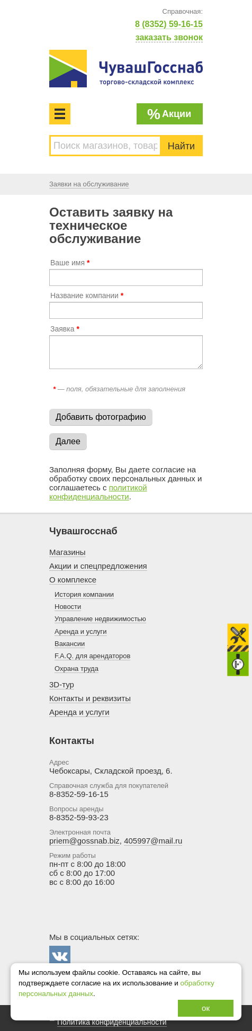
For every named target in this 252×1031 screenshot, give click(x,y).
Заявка (64, 329)
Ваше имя (69, 262)
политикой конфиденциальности (98, 492)
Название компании (86, 295)
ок (206, 1007)
